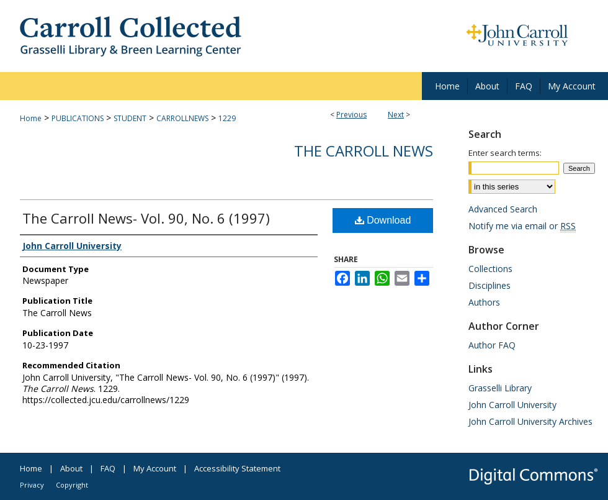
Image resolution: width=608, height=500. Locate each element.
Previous (351, 114)
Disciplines (489, 285)
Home (31, 118)
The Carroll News (363, 150)
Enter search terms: (505, 152)
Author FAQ (492, 345)
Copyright (72, 484)
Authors (484, 302)
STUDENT (130, 118)
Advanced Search (502, 209)
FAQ (108, 468)
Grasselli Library (500, 388)
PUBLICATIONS (77, 118)
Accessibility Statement (237, 468)
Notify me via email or (522, 226)
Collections (490, 269)
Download (383, 220)
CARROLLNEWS (182, 118)
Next (396, 114)
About (71, 468)
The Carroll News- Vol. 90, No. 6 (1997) (146, 218)
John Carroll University (512, 405)
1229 (227, 118)
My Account (154, 468)
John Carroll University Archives (530, 421)
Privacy (32, 484)
